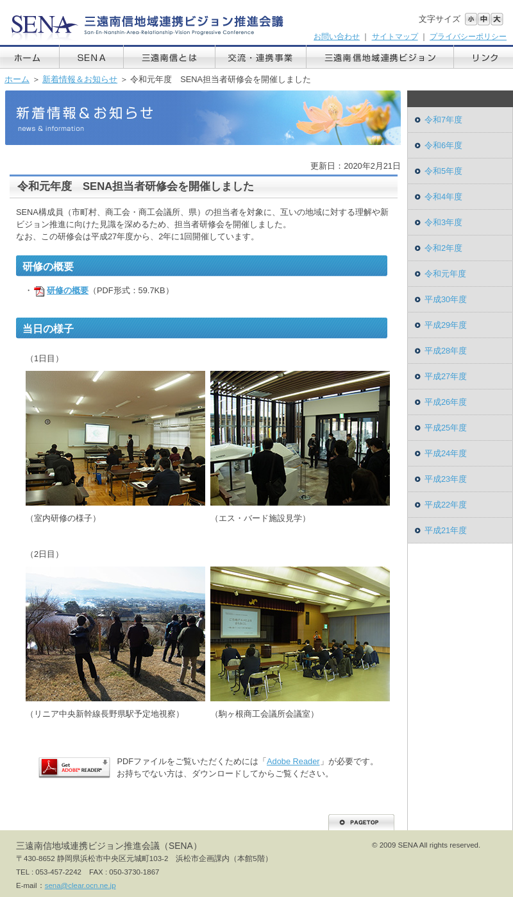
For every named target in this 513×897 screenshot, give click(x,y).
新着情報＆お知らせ (79, 79)
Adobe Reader (293, 761)
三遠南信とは (169, 57)
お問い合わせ (337, 36)
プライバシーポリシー (468, 36)
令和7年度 (443, 119)
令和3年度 (443, 222)
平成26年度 (446, 402)
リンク (483, 57)
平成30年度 (446, 299)
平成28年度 (446, 350)
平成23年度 (446, 479)
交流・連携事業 (261, 57)
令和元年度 (445, 273)
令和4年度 (443, 196)
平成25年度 (446, 427)
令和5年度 (443, 171)
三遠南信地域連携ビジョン (380, 57)
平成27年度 (446, 376)
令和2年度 (443, 248)
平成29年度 (446, 325)
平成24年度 (446, 453)
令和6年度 (443, 145)
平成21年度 (446, 530)
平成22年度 (446, 504)
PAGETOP (361, 822)
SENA (92, 57)
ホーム (30, 57)
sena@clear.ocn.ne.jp (80, 885)
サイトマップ (395, 36)
